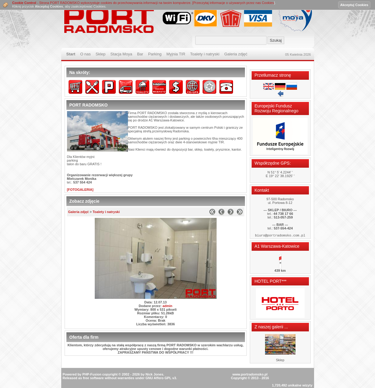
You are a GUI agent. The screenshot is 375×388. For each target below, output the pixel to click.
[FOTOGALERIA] (80, 189)
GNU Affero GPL (159, 369)
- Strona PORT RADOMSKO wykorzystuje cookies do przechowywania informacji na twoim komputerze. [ (102, 3)
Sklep (280, 361)
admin (167, 306)
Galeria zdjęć (78, 212)
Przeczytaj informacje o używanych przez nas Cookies (233, 3)
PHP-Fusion (91, 365)
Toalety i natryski (106, 212)
